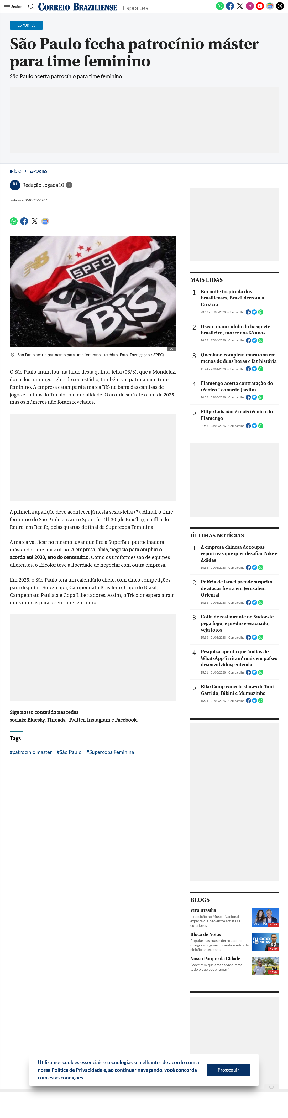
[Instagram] (250, 9)
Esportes (38, 171)
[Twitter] (240, 9)
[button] (86, 1078)
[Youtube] (260, 9)
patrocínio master (32, 752)
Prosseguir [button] (228, 1070)
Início (15, 171)
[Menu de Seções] (14, 6)
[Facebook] (230, 9)
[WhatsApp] (220, 9)
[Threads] (280, 9)
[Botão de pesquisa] (29, 6)
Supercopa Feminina (111, 752)
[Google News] (270, 9)
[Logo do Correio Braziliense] (77, 6)
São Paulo (71, 752)
